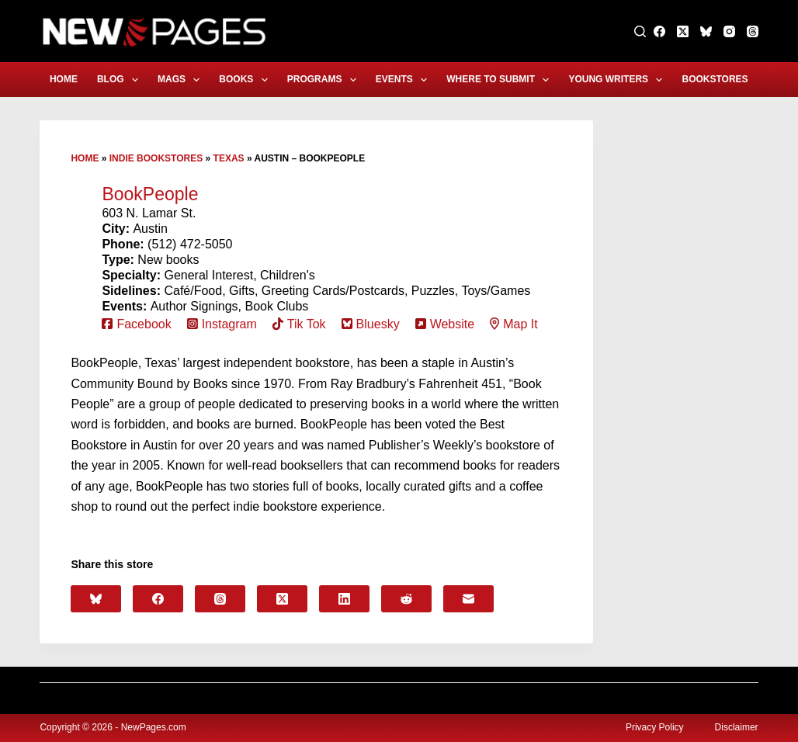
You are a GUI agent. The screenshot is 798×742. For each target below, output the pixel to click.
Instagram (229, 324)
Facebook (143, 324)
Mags (182, 80)
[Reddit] (406, 598)
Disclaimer (736, 727)
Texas (229, 158)
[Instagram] (729, 31)
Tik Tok (306, 324)
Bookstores (725, 80)
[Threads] (752, 31)
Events (404, 80)
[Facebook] (659, 31)
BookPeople (150, 194)
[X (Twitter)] (683, 31)
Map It (520, 324)
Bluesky (378, 324)
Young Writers (618, 80)
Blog (120, 80)
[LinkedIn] (344, 598)
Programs (325, 80)
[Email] (468, 598)
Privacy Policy (655, 727)
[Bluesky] (706, 31)
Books (246, 80)
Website (452, 324)
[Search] (640, 31)
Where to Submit (500, 80)
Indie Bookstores (156, 158)
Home (64, 79)
